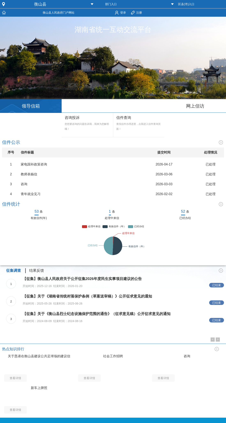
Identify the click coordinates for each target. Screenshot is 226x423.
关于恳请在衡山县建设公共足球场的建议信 (39, 356)
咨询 (24, 184)
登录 (123, 12)
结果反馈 (36, 270)
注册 (139, 12)
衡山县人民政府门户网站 (58, 12)
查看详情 (15, 378)
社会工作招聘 (113, 356)
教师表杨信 (29, 174)
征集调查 (13, 270)
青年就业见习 (30, 194)
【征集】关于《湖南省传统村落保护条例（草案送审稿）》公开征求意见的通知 (87, 296)
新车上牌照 (39, 388)
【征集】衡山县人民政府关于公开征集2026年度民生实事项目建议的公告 (82, 279)
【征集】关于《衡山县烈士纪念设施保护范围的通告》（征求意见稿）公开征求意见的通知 (97, 314)
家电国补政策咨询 (34, 164)
